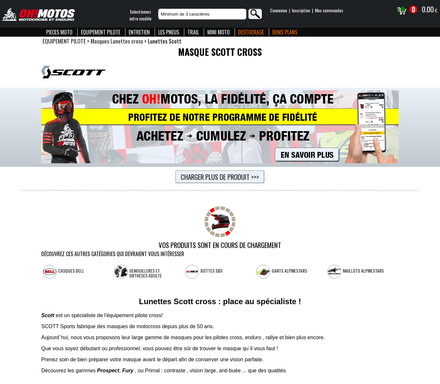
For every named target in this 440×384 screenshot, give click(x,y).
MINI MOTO (218, 32)
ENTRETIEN (139, 32)
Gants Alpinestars (289, 270)
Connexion (278, 10)
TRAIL (193, 32)
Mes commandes (329, 10)
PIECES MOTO (59, 32)
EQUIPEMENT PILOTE (100, 32)
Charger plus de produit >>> (220, 177)
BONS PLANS (284, 32)
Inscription (301, 10)
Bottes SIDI (211, 270)
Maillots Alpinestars (363, 270)
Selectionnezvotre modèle (140, 15)
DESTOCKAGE (251, 32)
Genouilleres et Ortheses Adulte (145, 273)
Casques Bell (71, 270)
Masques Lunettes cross (117, 41)
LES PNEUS (168, 32)
